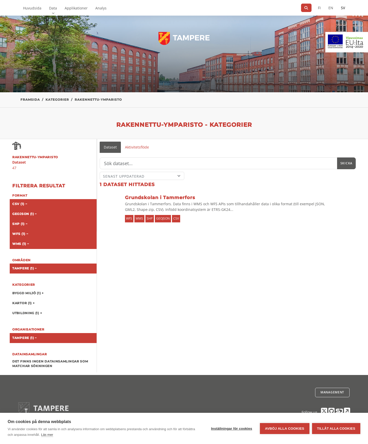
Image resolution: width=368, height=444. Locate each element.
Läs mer (47, 435)
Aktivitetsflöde (137, 147)
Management (332, 392)
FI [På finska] (319, 7)
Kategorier (57, 99)
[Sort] (142, 176)
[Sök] (306, 8)
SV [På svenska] (343, 7)
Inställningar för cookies (231, 428)
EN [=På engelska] (330, 7)
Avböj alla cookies (284, 428)
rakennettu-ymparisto (98, 99)
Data (53, 8)
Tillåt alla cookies (336, 428)
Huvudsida (32, 8)
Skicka (346, 163)
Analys (101, 8)
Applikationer (76, 8)
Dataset (110, 147)
